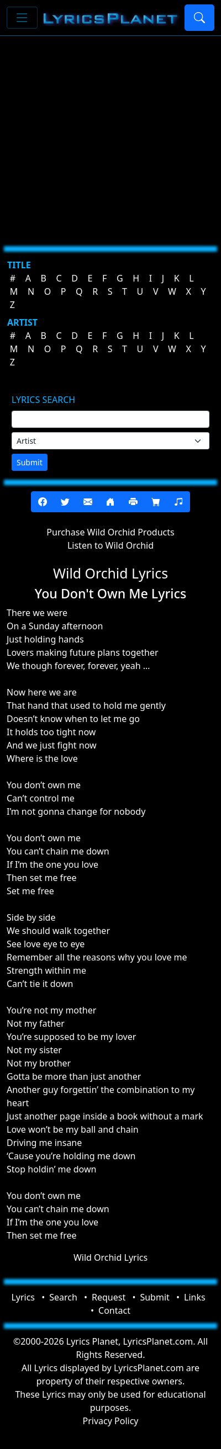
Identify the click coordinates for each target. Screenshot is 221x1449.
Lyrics (23, 1297)
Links (195, 1297)
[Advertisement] (103, 136)
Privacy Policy (111, 1421)
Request (108, 1297)
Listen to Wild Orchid (110, 545)
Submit (30, 462)
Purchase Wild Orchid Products (110, 532)
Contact (114, 1310)
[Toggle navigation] (22, 18)
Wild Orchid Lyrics (110, 1257)
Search (63, 1297)
